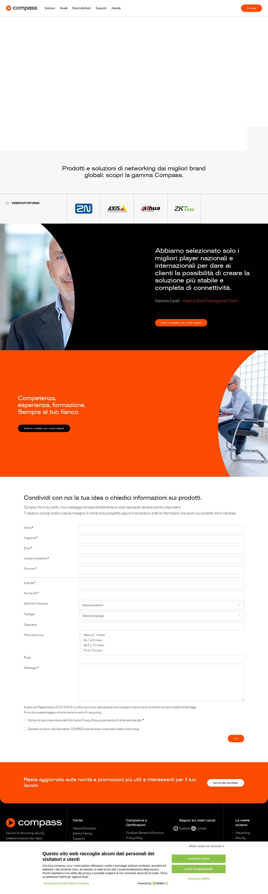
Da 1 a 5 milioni (93, 645)
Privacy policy (93, 717)
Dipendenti (30, 629)
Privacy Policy (134, 838)
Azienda (116, 8)
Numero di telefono (36, 563)
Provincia (30, 573)
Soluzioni (50, 8)
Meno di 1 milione (94, 640)
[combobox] (161, 610)
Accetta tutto (199, 858)
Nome (28, 532)
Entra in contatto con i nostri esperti (181, 327)
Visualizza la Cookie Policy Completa (66, 883)
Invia (236, 743)
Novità (63, 8)
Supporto (101, 8)
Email (28, 553)
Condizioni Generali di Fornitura (144, 833)
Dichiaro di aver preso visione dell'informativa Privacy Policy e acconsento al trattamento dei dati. (86, 725)
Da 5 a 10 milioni (94, 650)
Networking (242, 833)
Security (240, 838)
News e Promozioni (84, 828)
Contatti (251, 8)
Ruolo (27, 662)
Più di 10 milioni (93, 655)
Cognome (30, 542)
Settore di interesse (36, 608)
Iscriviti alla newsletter (225, 783)
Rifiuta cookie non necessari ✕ (207, 846)
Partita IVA (31, 598)
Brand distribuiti (81, 8)
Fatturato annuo (33, 640)
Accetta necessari (199, 869)
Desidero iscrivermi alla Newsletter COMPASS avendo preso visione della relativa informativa (83, 734)
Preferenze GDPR (198, 878)
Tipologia (29, 619)
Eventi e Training (82, 833)
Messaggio (31, 672)
